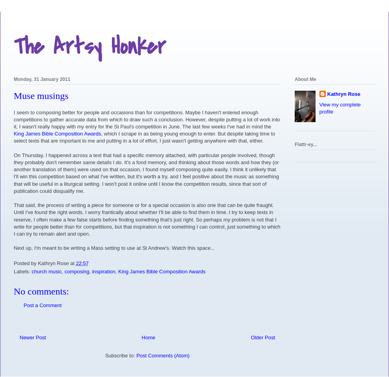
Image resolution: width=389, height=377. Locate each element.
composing (76, 272)
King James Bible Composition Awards (57, 134)
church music (47, 272)
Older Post (263, 337)
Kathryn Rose (344, 94)
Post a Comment (43, 305)
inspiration (103, 272)
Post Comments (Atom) (162, 356)
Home (149, 337)
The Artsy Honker (90, 47)
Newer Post (33, 337)
